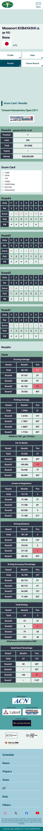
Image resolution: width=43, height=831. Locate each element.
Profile (10, 55)
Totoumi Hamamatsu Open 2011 (19, 110)
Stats (32, 55)
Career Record (32, 63)
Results (10, 63)
